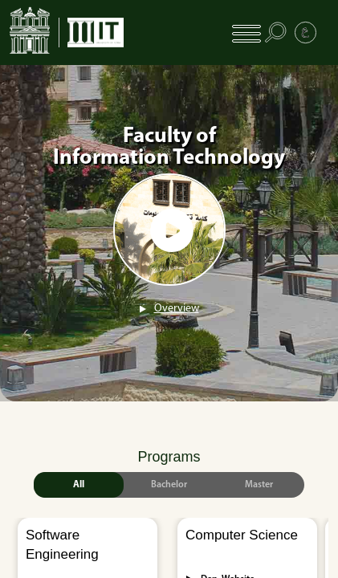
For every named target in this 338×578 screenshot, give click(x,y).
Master (259, 485)
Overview (176, 309)
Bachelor (169, 485)
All (78, 485)
